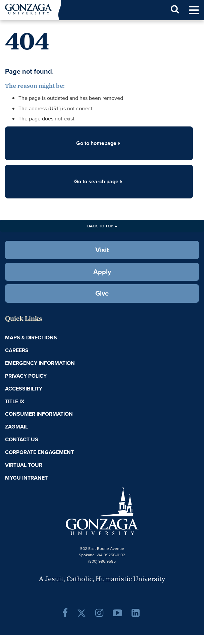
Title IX (14, 401)
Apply (102, 272)
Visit (102, 250)
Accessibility (23, 389)
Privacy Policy (26, 376)
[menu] (194, 10)
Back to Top (100, 226)
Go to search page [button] (99, 181)
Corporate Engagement (39, 452)
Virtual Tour (23, 465)
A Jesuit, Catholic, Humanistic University (102, 579)
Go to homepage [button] (99, 143)
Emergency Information (40, 363)
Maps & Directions (31, 337)
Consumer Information (39, 414)
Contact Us (21, 439)
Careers (17, 350)
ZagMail (16, 427)
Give (102, 293)
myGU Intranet (26, 478)
